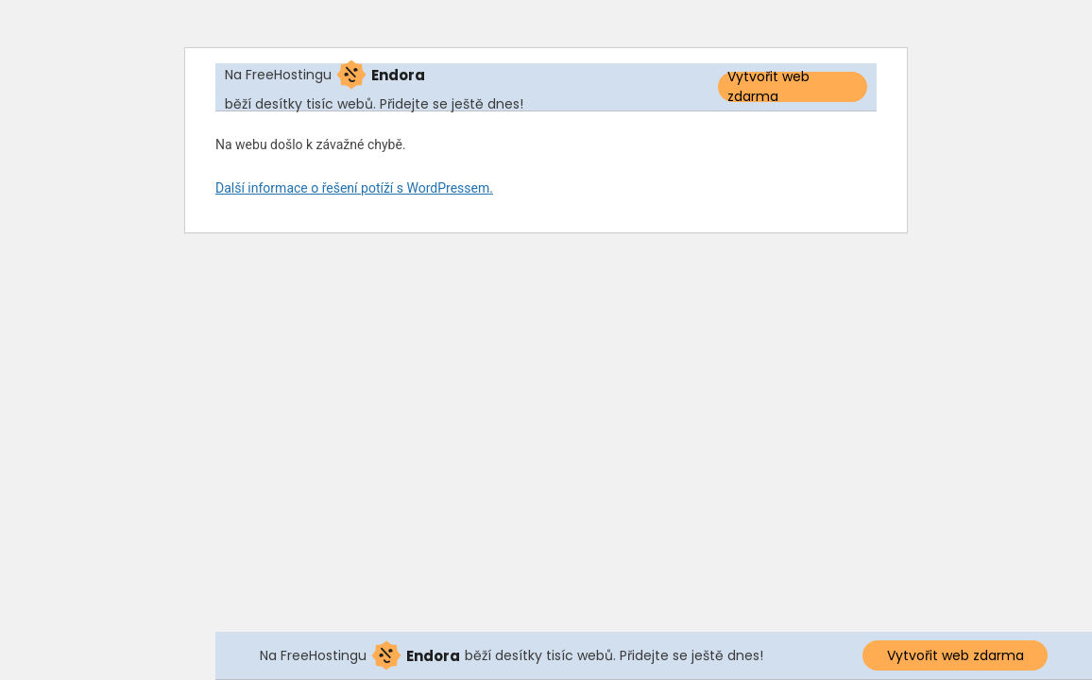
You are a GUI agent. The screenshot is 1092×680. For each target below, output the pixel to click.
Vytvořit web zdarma (768, 87)
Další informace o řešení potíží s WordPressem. (354, 188)
